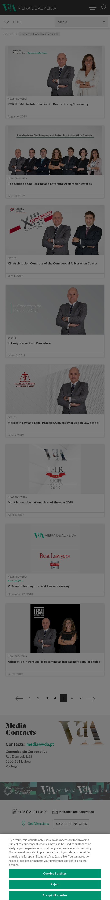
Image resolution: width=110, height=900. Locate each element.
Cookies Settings (55, 877)
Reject (55, 888)
